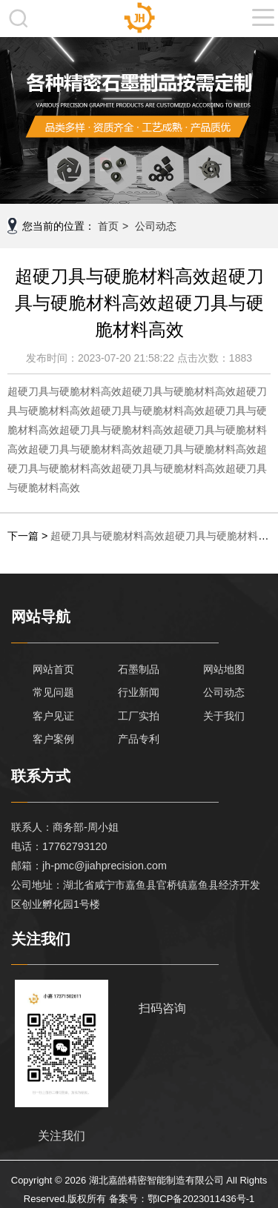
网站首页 (53, 669)
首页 (108, 226)
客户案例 (53, 739)
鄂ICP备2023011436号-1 (201, 1198)
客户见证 (53, 716)
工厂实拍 (138, 716)
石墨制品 (138, 669)
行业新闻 (138, 692)
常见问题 (53, 692)
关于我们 (224, 716)
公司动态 (155, 226)
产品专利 (138, 739)
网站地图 (224, 669)
